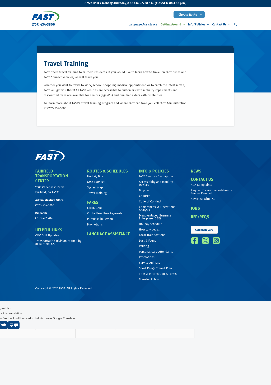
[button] (189, 14)
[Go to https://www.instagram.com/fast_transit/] (216, 242)
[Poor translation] (14, 325)
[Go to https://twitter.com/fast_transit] (205, 242)
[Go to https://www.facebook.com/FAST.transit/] (194, 242)
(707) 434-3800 (43, 24)
